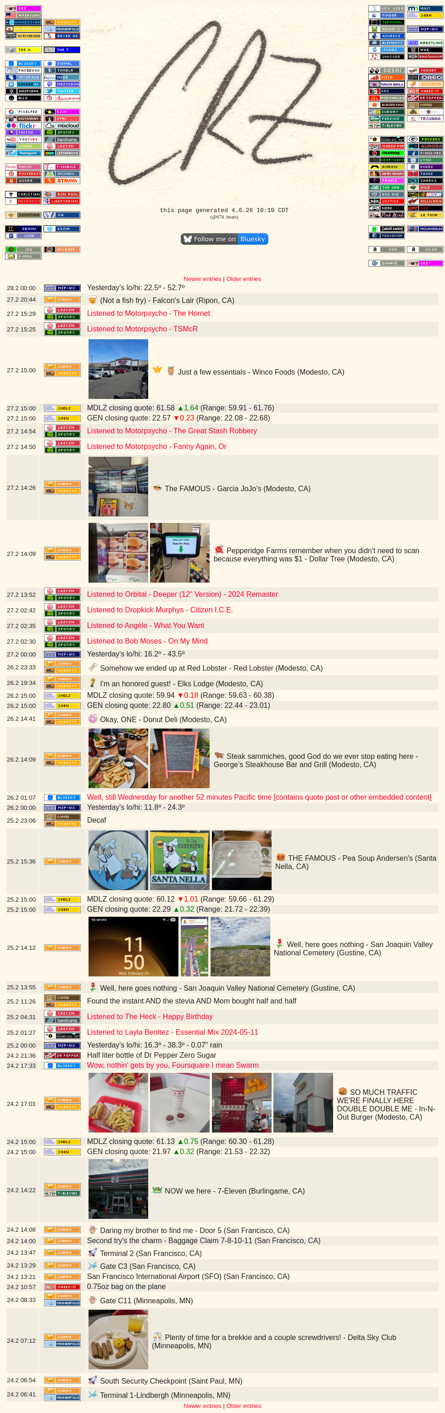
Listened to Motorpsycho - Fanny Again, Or (157, 446)
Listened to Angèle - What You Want (146, 625)
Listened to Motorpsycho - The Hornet (148, 313)
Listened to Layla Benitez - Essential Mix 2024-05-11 (173, 1032)
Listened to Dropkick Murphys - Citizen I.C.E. (160, 610)
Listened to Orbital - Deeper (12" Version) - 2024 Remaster (182, 594)
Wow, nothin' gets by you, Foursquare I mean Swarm (173, 1065)
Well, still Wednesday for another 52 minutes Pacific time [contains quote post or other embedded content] (259, 797)
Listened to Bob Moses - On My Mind (147, 641)
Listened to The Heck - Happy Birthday (150, 1016)
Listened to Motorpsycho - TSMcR (142, 329)
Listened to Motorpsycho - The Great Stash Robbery (172, 431)
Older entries (243, 278)
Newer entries (202, 278)
